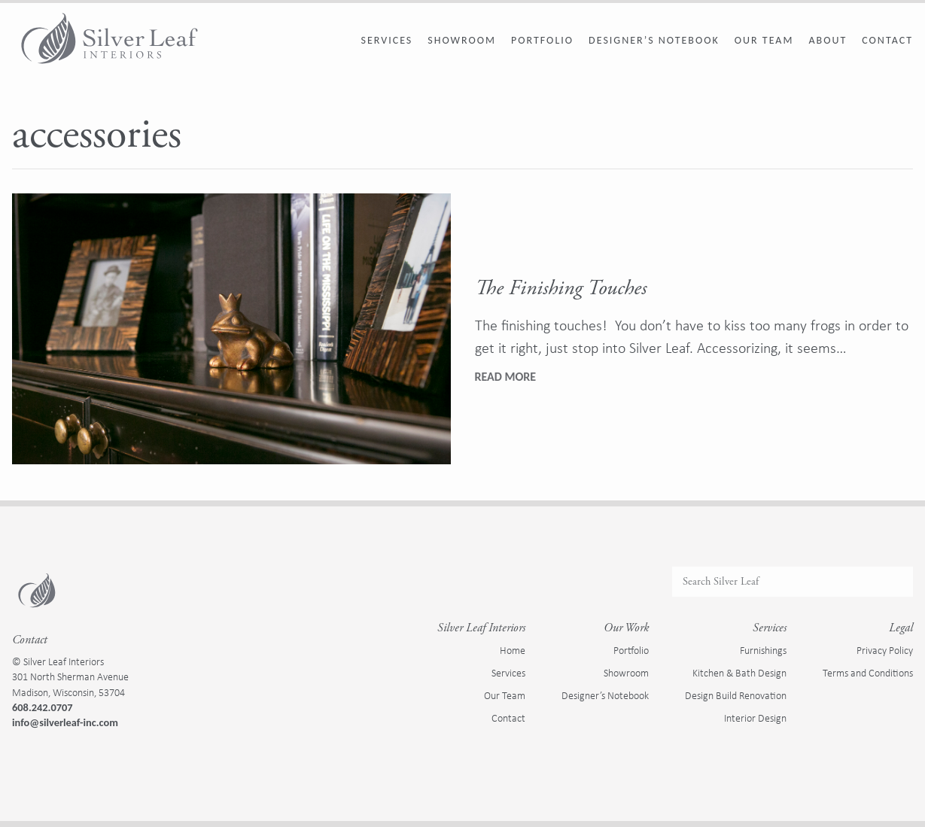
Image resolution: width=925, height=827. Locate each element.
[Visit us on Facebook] (18, 755)
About (827, 40)
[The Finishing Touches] (231, 328)
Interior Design (755, 718)
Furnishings (763, 650)
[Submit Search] (895, 581)
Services (387, 40)
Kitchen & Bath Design (739, 673)
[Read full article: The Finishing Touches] (506, 377)
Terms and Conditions (868, 673)
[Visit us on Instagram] (36, 755)
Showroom (462, 40)
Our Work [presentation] (626, 628)
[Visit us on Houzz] (54, 755)
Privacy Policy (885, 650)
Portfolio (542, 40)
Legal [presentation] (901, 628)
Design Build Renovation (736, 695)
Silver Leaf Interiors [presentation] (481, 628)
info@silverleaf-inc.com (65, 722)
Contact (887, 40)
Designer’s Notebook (654, 40)
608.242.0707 (42, 707)
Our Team (764, 40)
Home (512, 650)
